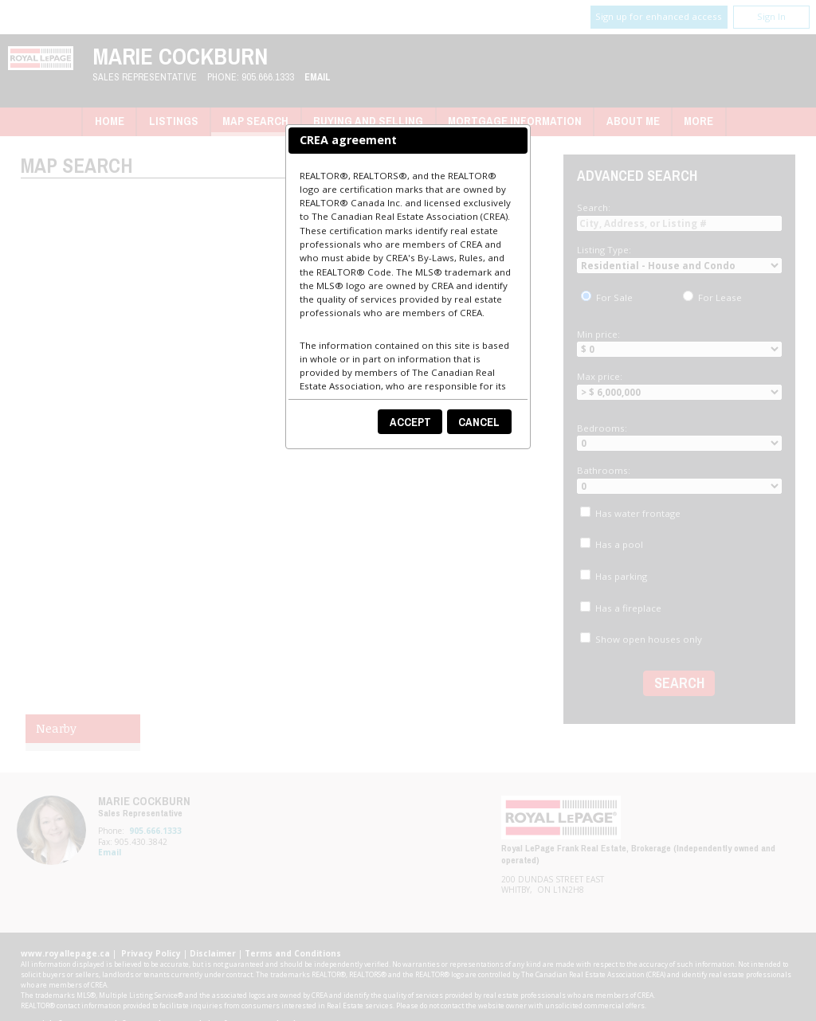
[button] (410, 422)
